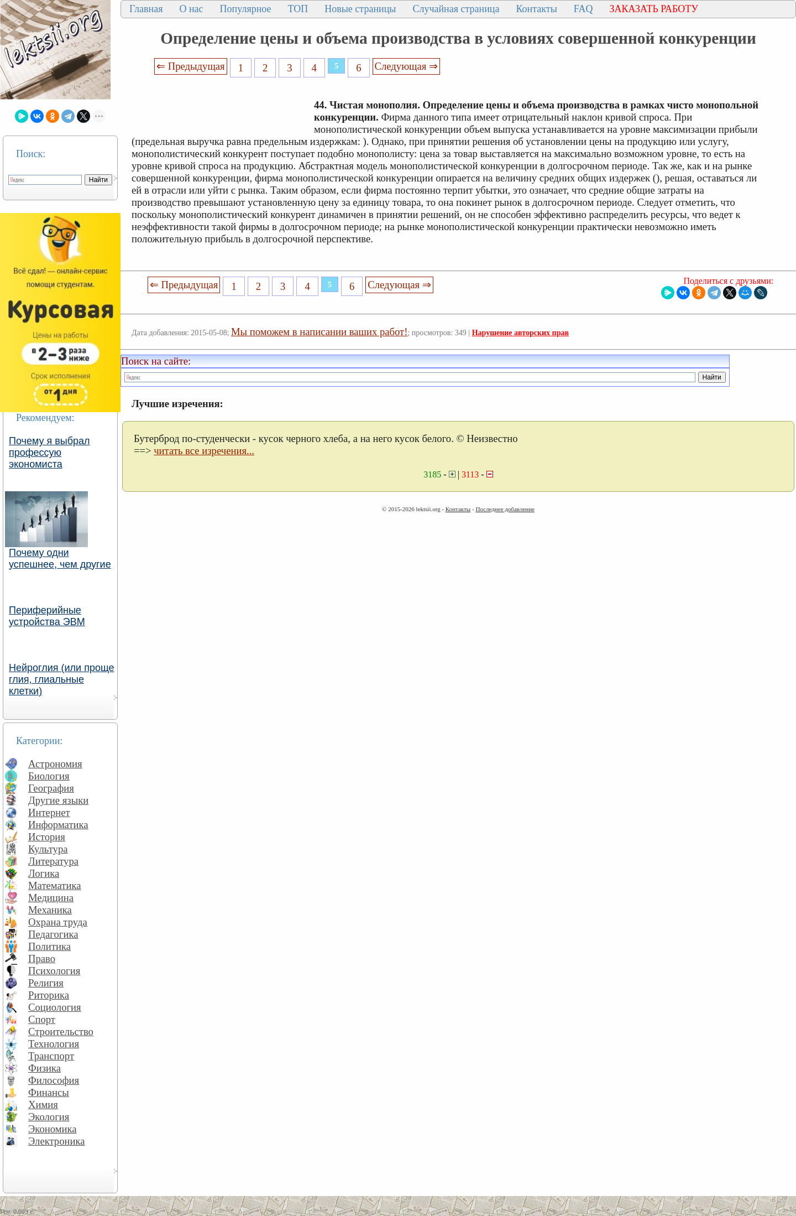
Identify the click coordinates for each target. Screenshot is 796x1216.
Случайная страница (455, 8)
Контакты (536, 8)
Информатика (58, 824)
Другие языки (58, 800)
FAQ (583, 8)
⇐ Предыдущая (190, 66)
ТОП (298, 8)
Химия (43, 1104)
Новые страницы (360, 8)
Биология (49, 776)
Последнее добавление (504, 509)
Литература (53, 861)
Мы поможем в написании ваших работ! (319, 331)
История (46, 837)
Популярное (245, 8)
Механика (50, 910)
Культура (48, 849)
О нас (191, 8)
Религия (46, 983)
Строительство (60, 1031)
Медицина (51, 897)
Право (41, 958)
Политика (49, 946)
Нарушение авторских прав (520, 333)
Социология (54, 1007)
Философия (53, 1080)
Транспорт (51, 1056)
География (51, 788)
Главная (146, 8)
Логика (43, 873)
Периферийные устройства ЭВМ (47, 616)
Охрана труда (57, 922)
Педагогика (53, 934)
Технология (53, 1043)
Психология (54, 970)
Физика (44, 1068)
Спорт (41, 1019)
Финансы (48, 1092)
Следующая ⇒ (406, 66)
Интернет (49, 812)
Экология (48, 1117)
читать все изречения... (204, 450)
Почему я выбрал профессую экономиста (49, 452)
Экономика (52, 1129)
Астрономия (55, 764)
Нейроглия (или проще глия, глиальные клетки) (61, 679)
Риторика (48, 995)
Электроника (56, 1141)
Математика (54, 885)
